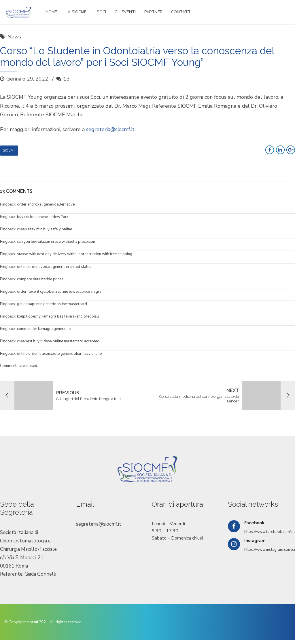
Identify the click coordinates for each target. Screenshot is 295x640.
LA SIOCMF (76, 12)
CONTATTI (181, 12)
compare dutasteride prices (40, 279)
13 (66, 78)
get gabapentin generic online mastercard (52, 304)
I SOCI (100, 12)
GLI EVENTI (125, 12)
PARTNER (153, 12)
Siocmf (9, 150)
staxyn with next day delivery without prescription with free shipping (74, 254)
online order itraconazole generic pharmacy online (59, 353)
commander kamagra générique (44, 328)
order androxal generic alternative (46, 204)
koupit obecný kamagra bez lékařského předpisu (58, 316)
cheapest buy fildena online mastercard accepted (58, 341)
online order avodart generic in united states (54, 266)
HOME (51, 12)
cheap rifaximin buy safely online (44, 229)
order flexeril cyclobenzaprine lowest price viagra (59, 291)
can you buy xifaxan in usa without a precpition (56, 241)
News (14, 36)
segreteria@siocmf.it (110, 129)
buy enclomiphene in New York (42, 216)
